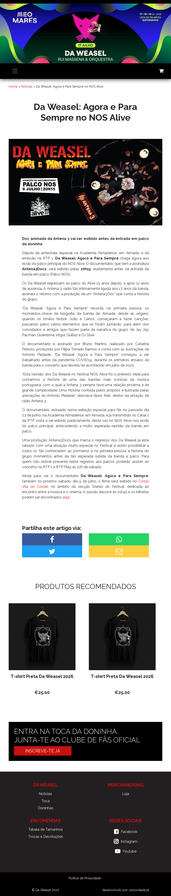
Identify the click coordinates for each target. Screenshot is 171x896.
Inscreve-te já (42, 751)
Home (13, 86)
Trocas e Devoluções (45, 836)
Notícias (27, 86)
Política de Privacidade (85, 878)
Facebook (129, 832)
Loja (125, 794)
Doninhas (45, 808)
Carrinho (161, 71)
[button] (52, 539)
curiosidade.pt (139, 890)
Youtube (129, 851)
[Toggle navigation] (15, 71)
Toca (45, 801)
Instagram (129, 841)
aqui (66, 497)
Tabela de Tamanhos (45, 829)
